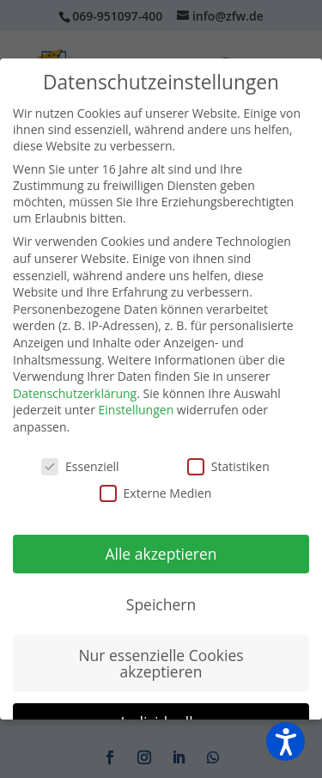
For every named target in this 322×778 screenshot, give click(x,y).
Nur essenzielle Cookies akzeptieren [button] (160, 664)
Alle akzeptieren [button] (160, 553)
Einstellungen (136, 409)
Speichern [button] (161, 604)
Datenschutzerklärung (75, 393)
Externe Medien (156, 493)
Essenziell (80, 466)
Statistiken (228, 466)
